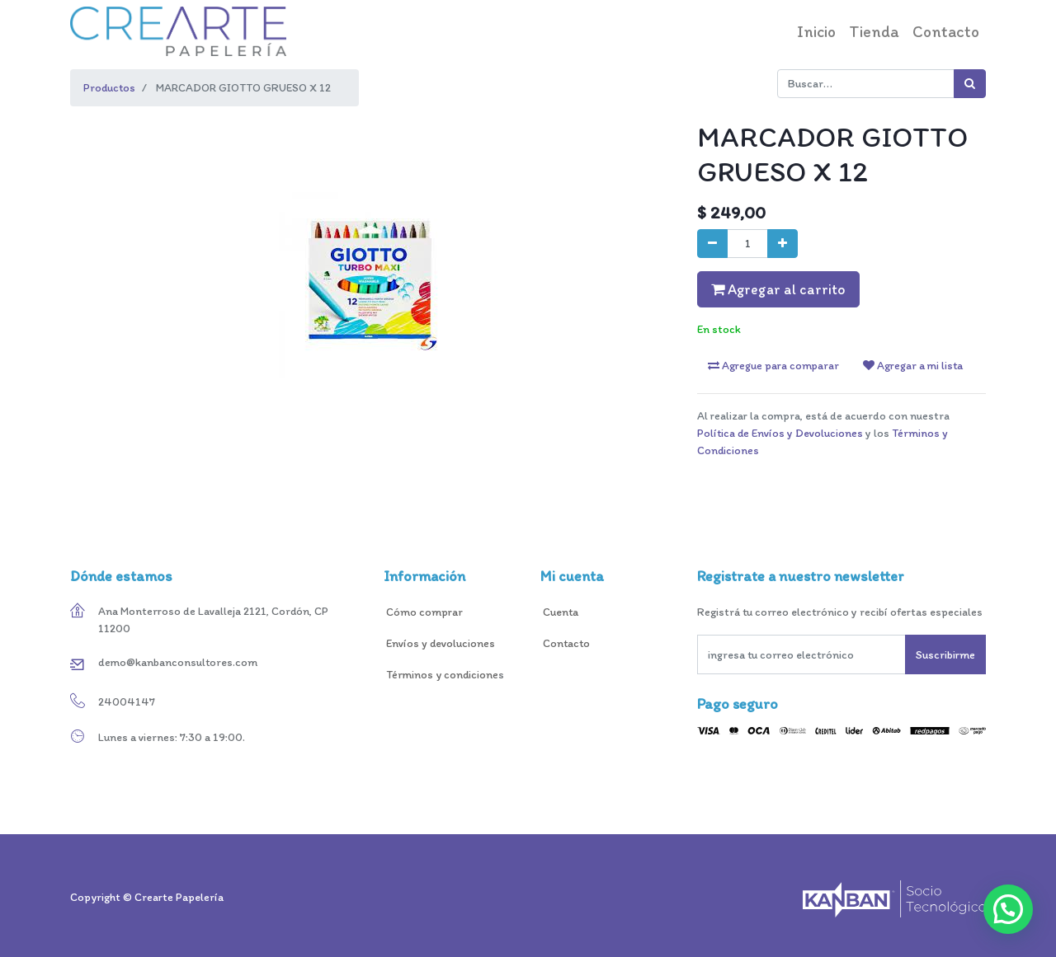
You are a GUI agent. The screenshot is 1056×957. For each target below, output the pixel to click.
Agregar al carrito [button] (778, 289)
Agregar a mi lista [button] (913, 366)
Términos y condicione (441, 675)
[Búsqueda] (970, 83)
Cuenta (560, 612)
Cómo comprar (424, 612)
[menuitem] (816, 31)
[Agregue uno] (782, 243)
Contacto (567, 643)
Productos (109, 88)
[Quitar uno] (712, 243)
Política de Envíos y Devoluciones (780, 433)
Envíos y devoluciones (439, 643)
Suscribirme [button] (945, 655)
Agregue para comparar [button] (773, 366)
